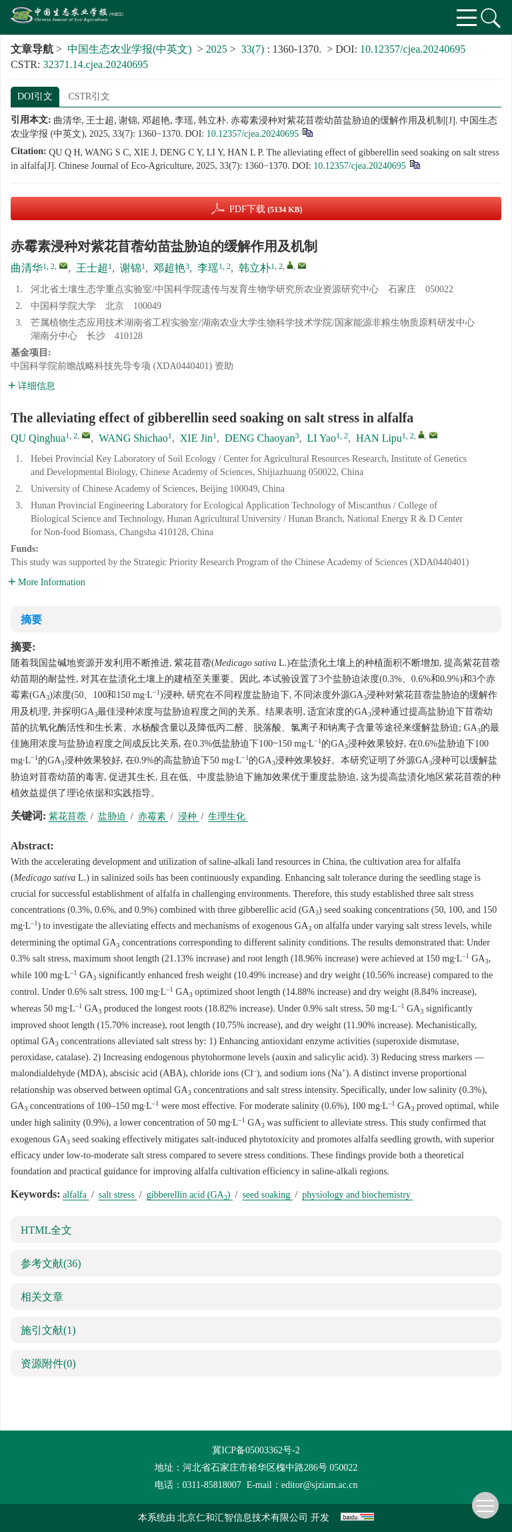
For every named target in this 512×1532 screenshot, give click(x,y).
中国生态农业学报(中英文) (129, 49)
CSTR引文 (89, 96)
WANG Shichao (133, 438)
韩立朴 (255, 268)
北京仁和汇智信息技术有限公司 (242, 1518)
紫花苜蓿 (69, 816)
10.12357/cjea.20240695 (412, 49)
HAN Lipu (379, 438)
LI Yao (321, 438)
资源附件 (48, 1363)
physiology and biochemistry (357, 1195)
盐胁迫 (113, 816)
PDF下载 (266, 209)
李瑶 (208, 268)
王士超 (92, 268)
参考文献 (51, 1263)
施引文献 (48, 1330)
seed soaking (267, 1195)
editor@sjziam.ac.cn (319, 1485)
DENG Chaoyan (260, 438)
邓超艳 (169, 268)
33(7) (254, 49)
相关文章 (42, 1296)
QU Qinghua (38, 438)
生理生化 (228, 816)
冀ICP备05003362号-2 (255, 1450)
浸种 (188, 816)
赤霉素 (153, 816)
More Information (46, 582)
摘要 (31, 619)
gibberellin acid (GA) (190, 1195)
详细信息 (31, 386)
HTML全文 (46, 1230)
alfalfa (76, 1195)
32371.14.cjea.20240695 (95, 64)
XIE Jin (196, 438)
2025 (216, 49)
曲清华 (27, 268)
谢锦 (130, 268)
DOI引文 (35, 96)
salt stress (118, 1195)
